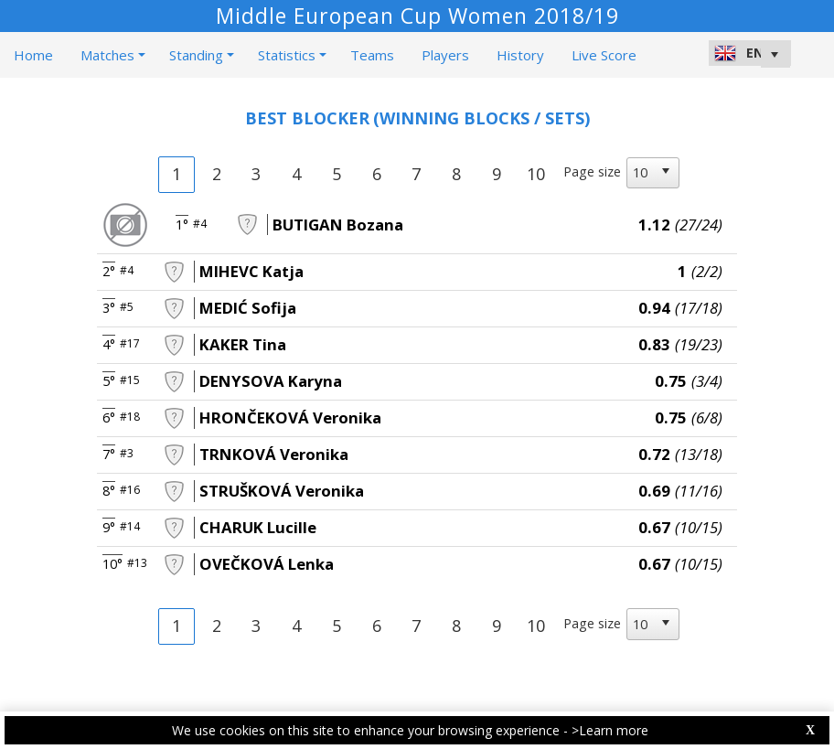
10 (536, 174)
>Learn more (610, 730)
